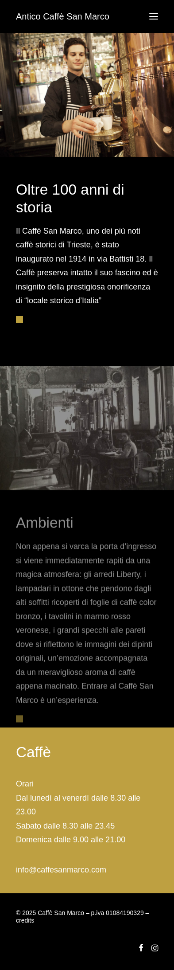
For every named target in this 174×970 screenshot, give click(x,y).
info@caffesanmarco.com (61, 869)
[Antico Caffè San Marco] (62, 16)
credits (25, 920)
